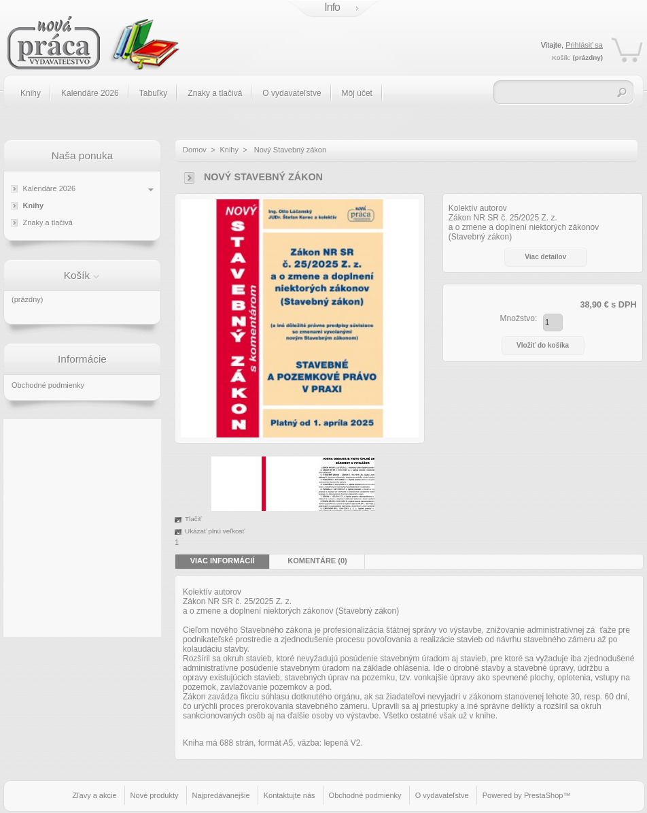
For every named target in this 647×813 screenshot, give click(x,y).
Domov (195, 150)
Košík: (561, 57)
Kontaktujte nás (289, 795)
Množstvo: (519, 318)
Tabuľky (153, 93)
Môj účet (357, 93)
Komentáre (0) (317, 561)
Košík (77, 275)
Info (332, 7)
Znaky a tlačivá (215, 93)
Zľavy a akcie (95, 795)
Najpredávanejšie (221, 795)
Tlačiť (193, 518)
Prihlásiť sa (584, 45)
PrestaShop (543, 795)
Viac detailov (545, 257)
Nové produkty (154, 795)
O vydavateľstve (291, 93)
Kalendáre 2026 (90, 93)
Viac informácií (222, 561)
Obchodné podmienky (48, 385)
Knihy (30, 93)
